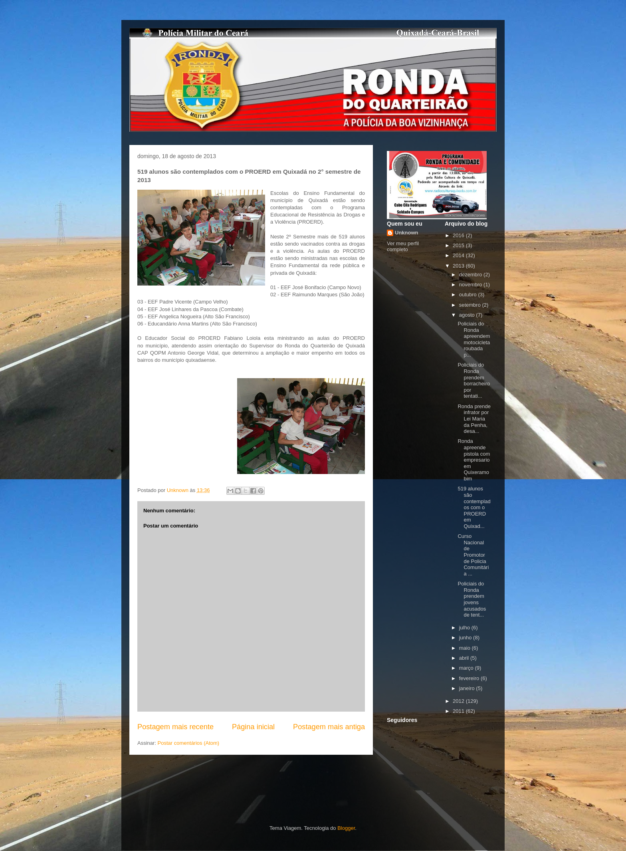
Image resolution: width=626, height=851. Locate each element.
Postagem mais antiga (329, 727)
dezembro (471, 275)
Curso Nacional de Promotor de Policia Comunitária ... (473, 555)
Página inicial (253, 727)
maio (465, 648)
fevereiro (470, 678)
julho (465, 628)
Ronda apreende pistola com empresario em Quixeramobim (474, 460)
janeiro (467, 688)
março (467, 668)
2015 (459, 245)
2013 (459, 266)
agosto (467, 315)
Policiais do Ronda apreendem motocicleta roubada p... (474, 339)
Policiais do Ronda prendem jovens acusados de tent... (472, 599)
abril (464, 658)
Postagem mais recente (175, 727)
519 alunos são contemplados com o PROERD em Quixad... (474, 507)
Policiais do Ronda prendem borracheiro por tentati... (474, 380)
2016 (459, 235)
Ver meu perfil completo (403, 246)
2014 (459, 255)
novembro (471, 285)
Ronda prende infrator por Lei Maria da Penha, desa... (474, 418)
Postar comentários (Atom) (189, 743)
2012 (459, 701)
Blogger (346, 828)
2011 (459, 711)
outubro (468, 295)
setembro (470, 305)
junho (466, 638)
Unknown (406, 233)
